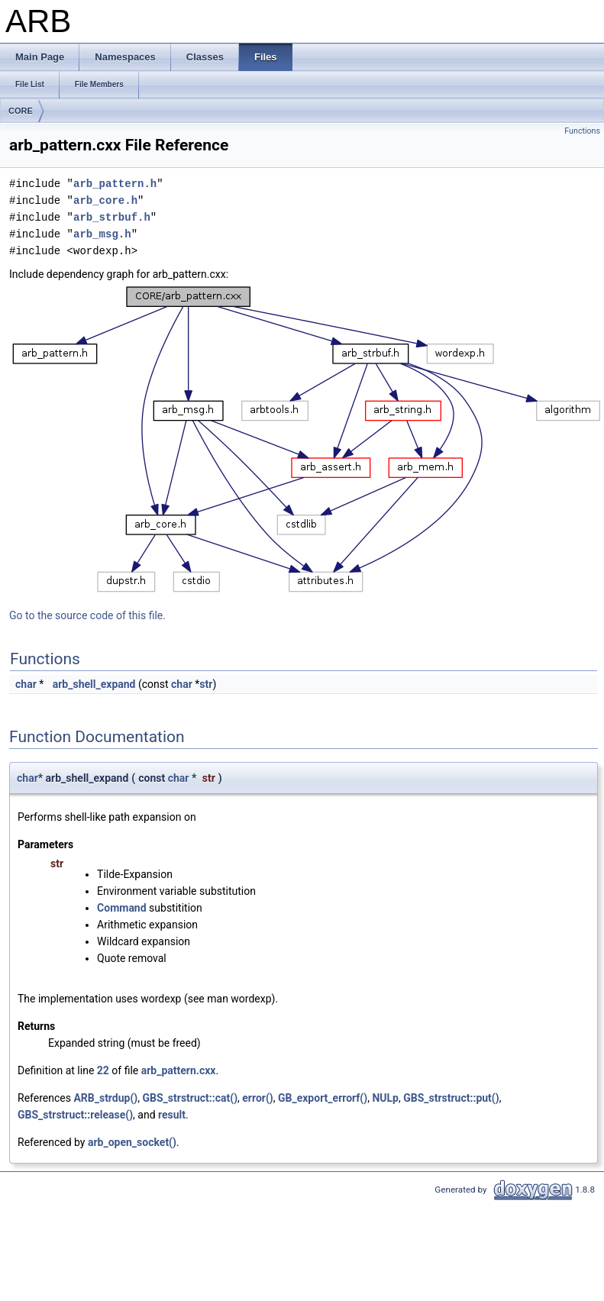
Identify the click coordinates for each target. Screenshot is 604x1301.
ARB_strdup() (105, 1098)
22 (103, 1070)
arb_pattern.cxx (178, 1070)
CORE (20, 110)
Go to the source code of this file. (87, 615)
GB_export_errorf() (322, 1098)
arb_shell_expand (94, 684)
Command (122, 908)
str (205, 684)
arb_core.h (105, 200)
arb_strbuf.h (111, 217)
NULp (385, 1098)
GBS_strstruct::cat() (190, 1098)
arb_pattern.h (115, 183)
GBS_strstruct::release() (75, 1115)
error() (257, 1098)
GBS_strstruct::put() (451, 1098)
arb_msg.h (102, 234)
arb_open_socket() (132, 1142)
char (26, 684)
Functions (582, 131)
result (172, 1115)
